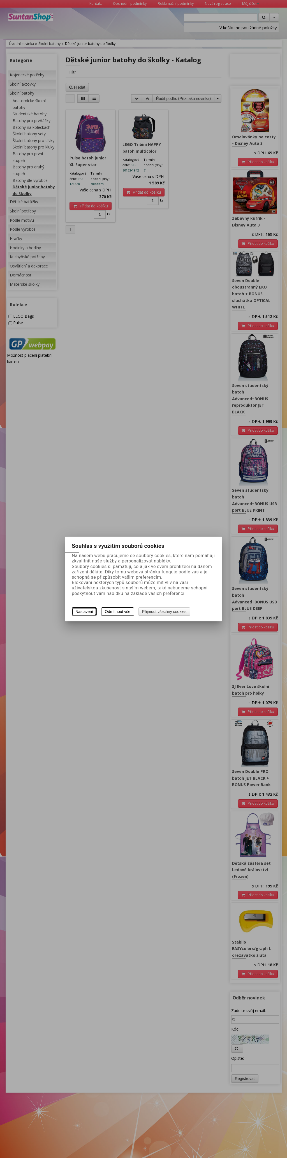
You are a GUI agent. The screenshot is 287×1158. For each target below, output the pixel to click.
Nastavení (84, 611)
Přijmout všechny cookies (164, 611)
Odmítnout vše (117, 611)
